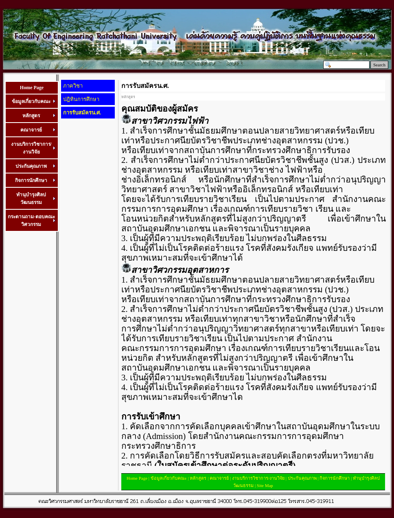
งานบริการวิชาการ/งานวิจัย (258, 478)
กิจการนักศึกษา (335, 478)
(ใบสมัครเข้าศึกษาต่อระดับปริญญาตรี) (225, 465)
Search (379, 64)
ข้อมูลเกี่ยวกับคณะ (169, 478)
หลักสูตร (198, 478)
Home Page (32, 87)
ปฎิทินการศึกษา (81, 99)
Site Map (265, 485)
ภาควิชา (73, 86)
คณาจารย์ (219, 478)
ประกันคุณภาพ (302, 478)
